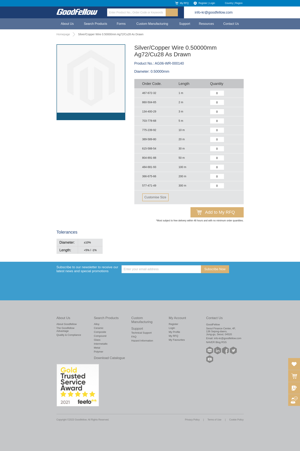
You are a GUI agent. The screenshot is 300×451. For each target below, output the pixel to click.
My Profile (174, 331)
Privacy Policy (192, 419)
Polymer (98, 351)
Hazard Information (142, 340)
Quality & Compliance (69, 334)
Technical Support (141, 332)
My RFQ (184, 3)
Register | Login (207, 3)
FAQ (134, 336)
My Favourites (177, 339)
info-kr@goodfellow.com (214, 12)
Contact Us (231, 23)
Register (173, 324)
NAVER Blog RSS (216, 342)
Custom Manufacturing (152, 23)
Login (172, 328)
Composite (100, 331)
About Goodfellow (67, 324)
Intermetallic (101, 343)
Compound (100, 335)
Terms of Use (214, 419)
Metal (97, 347)
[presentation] (151, 281)
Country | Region (234, 3)
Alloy (96, 324)
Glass (97, 339)
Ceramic (98, 328)
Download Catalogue (109, 358)
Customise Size (155, 197)
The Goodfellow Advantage (65, 329)
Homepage (63, 34)
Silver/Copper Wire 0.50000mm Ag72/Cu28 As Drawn (110, 34)
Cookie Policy (236, 419)
